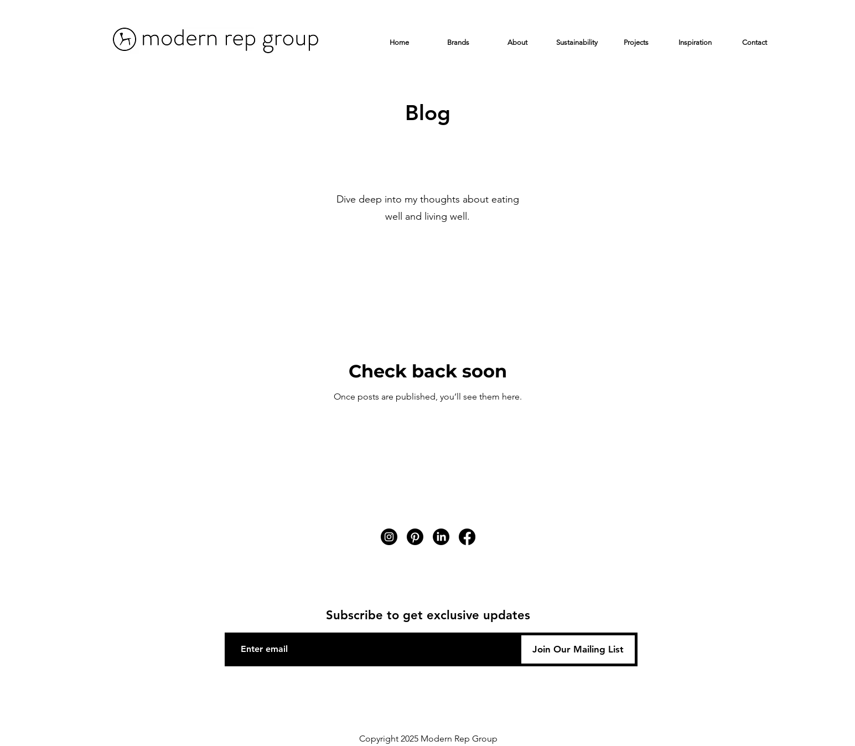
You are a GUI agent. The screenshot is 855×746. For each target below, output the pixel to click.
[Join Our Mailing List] (578, 649)
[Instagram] (389, 537)
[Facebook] (467, 537)
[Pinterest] (415, 537)
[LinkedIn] (441, 537)
